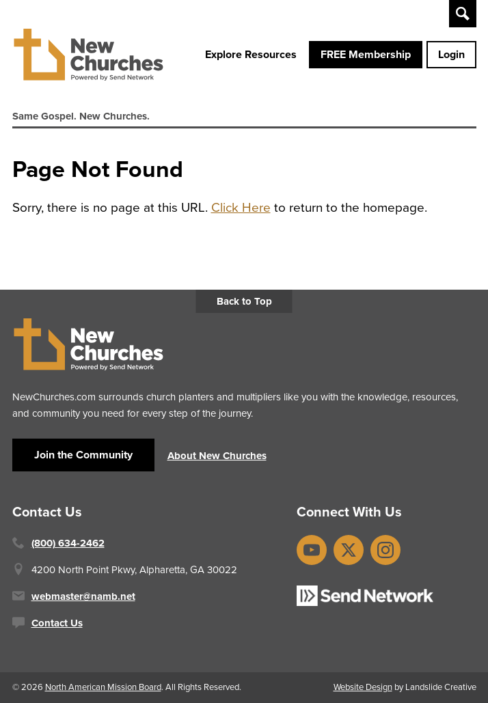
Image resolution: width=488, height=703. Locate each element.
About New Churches (217, 455)
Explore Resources (251, 54)
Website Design (363, 686)
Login (451, 54)
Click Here (241, 207)
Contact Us (57, 623)
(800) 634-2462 (68, 543)
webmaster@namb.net (83, 596)
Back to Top (244, 301)
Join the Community (83, 455)
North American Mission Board (103, 686)
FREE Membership (366, 54)
